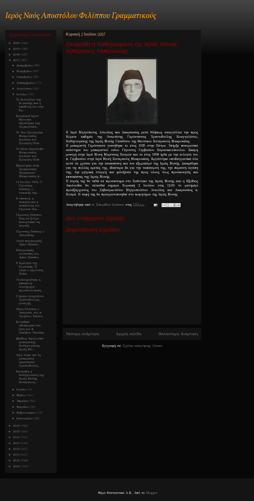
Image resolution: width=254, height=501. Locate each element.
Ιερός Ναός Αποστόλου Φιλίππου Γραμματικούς (80, 16)
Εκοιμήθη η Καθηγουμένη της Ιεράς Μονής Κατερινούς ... (30, 377)
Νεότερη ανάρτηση (82, 334)
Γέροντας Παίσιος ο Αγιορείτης (30, 233)
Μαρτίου (23, 407)
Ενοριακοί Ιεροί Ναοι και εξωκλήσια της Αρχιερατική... (28, 121)
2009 (17, 466)
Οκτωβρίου (24, 77)
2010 (17, 460)
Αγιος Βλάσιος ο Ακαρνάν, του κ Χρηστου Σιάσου (29, 312)
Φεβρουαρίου (26, 412)
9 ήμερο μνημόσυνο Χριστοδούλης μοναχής (30, 299)
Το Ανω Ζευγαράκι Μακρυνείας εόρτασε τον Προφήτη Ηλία (29, 138)
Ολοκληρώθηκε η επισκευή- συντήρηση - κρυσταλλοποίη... (29, 285)
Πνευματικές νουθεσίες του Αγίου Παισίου (27, 253)
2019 (17, 49)
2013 (16, 443)
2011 (16, 454)
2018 (17, 54)
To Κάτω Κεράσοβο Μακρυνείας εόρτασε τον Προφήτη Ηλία (30, 154)
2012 (16, 449)
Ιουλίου (22, 94)
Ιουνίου (22, 389)
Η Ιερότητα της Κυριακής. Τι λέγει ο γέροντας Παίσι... (29, 268)
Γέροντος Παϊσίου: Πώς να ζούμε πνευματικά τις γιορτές (29, 220)
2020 (17, 43)
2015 (16, 431)
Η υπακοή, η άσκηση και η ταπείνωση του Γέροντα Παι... (28, 204)
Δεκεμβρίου (25, 65)
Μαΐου (21, 395)
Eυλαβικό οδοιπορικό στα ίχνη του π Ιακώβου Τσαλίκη (30, 327)
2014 (16, 437)
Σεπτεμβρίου (26, 83)
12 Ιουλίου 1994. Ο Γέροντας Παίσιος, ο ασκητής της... (29, 187)
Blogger (151, 493)
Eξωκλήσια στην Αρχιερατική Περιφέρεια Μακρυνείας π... (28, 171)
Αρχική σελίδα (128, 334)
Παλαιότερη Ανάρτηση (178, 334)
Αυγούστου (24, 88)
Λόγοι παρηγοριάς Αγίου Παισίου (29, 242)
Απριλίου (23, 401)
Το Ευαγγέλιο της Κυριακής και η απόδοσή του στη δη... (29, 105)
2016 (17, 425)
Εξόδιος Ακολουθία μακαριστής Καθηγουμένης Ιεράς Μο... (29, 344)
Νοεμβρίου (24, 71)
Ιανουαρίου (25, 418)
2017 (16, 60)
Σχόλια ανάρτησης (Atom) (142, 346)
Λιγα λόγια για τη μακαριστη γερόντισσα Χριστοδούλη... (28, 360)
